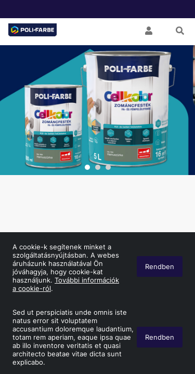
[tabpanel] (97, 110)
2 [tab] (97, 167)
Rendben (159, 337)
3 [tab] (108, 167)
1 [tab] (87, 167)
